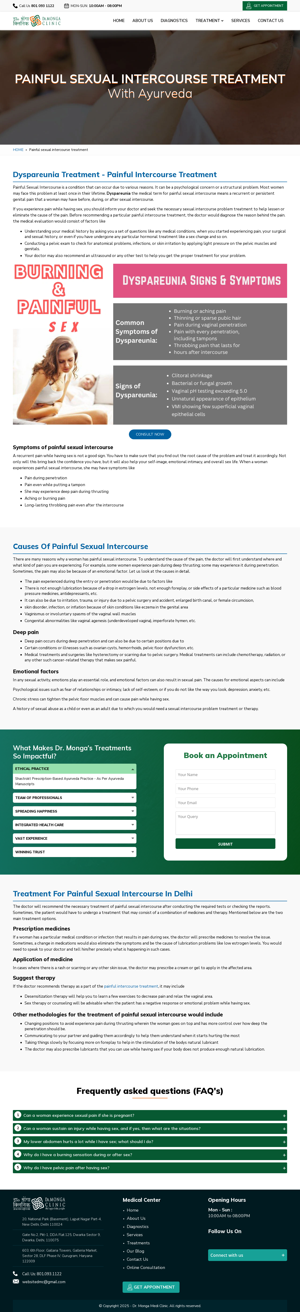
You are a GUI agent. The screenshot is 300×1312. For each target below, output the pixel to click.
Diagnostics (174, 20)
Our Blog (135, 1251)
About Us (142, 20)
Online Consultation (146, 1267)
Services (240, 20)
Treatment (209, 20)
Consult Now (150, 434)
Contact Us (271, 20)
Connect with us (226, 1255)
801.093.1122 (49, 1274)
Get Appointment (151, 1287)
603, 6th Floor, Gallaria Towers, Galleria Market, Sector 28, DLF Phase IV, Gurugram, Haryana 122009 (59, 1256)
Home (119, 20)
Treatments (138, 1243)
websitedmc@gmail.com (43, 1282)
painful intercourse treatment (131, 986)
